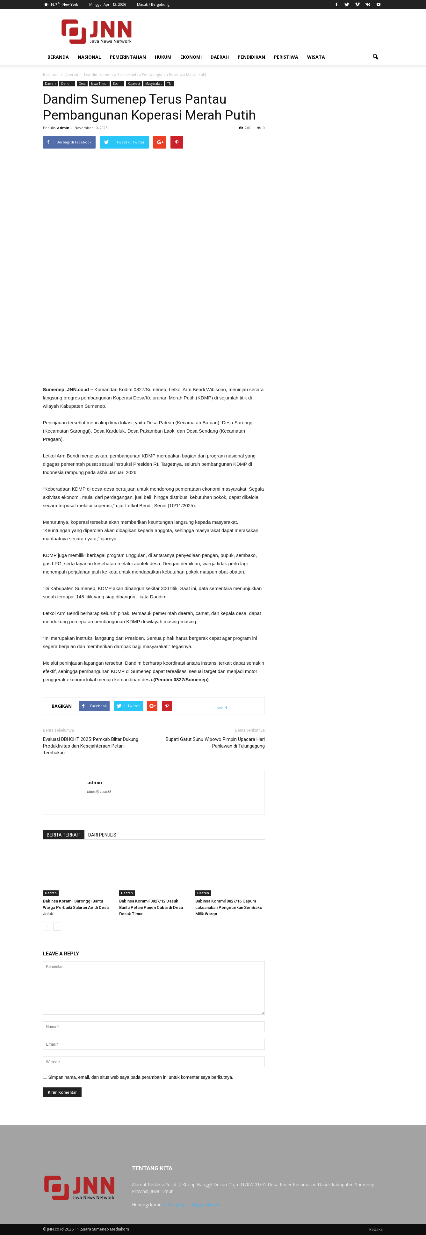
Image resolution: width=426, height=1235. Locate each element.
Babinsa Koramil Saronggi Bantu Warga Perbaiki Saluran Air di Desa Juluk (76, 907)
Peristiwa (286, 57)
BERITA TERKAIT (64, 834)
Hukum (163, 57)
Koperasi (134, 83)
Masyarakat (153, 83)
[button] (375, 57)
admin (63, 127)
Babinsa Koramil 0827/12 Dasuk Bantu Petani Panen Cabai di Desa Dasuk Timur (151, 907)
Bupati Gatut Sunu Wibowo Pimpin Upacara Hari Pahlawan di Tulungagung (215, 742)
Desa (82, 83)
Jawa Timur (99, 83)
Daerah (220, 57)
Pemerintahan (128, 57)
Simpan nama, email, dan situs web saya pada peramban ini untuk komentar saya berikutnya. (140, 1077)
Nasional (89, 57)
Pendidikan (251, 57)
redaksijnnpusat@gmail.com (191, 1205)
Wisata (316, 57)
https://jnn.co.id (99, 791)
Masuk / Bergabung (153, 4)
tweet (221, 708)
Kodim (117, 83)
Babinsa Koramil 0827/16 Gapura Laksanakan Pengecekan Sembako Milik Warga (228, 907)
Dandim (67, 83)
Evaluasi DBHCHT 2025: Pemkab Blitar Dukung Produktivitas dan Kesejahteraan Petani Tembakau (90, 746)
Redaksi (376, 1229)
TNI (169, 83)
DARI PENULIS (102, 834)
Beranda (58, 57)
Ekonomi (191, 57)
